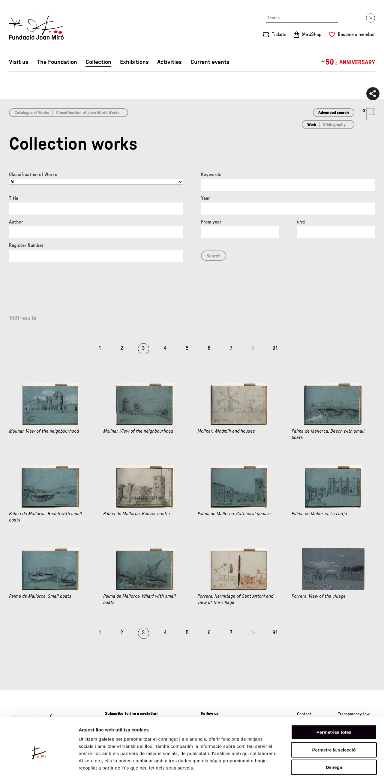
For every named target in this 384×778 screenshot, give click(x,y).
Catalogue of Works (31, 113)
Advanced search (333, 113)
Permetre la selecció (334, 722)
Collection (98, 62)
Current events (210, 62)
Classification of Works (33, 174)
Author (16, 222)
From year (211, 222)
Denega (334, 739)
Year (205, 198)
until (302, 222)
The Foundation (57, 62)
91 (275, 348)
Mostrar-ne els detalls (345, 766)
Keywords (211, 174)
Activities (169, 62)
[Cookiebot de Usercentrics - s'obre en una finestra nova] (39, 766)
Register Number (26, 245)
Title (13, 198)
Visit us (18, 62)
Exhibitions (134, 62)
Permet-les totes (334, 704)
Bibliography (334, 125)
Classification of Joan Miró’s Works (87, 113)
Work (311, 125)
